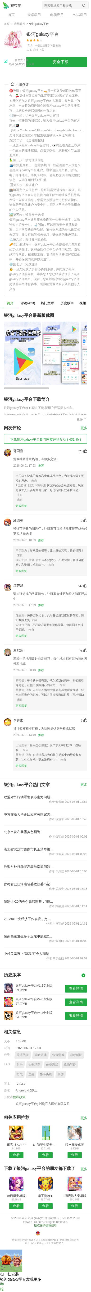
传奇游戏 (58, 1055)
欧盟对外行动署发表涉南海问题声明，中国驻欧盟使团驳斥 (29, 797)
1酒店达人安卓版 (74, 1196)
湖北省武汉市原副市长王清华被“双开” (29, 849)
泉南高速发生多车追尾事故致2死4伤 (29, 936)
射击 (20, 1064)
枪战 (20, 1074)
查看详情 (76, 988)
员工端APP (45, 1196)
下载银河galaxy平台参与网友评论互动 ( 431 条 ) (45, 439)
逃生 (31, 1074)
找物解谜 (70, 1064)
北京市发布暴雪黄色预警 (22, 832)
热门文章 (47, 303)
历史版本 (67, 303)
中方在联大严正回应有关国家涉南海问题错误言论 (29, 814)
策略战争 (23, 1055)
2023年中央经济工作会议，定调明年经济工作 (29, 919)
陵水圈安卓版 (74, 1145)
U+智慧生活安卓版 (45, 1145)
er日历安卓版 (16, 1196)
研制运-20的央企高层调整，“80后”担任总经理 (29, 901)
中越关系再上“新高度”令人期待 (26, 954)
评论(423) (28, 303)
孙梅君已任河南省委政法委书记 (27, 884)
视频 (82, 303)
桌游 (61, 1074)
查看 (16, 1155)
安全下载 (61, 62)
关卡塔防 (34, 1064)
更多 (82, 418)
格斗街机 (46, 1074)
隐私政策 (19, 1097)
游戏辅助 (76, 1055)
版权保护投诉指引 (45, 1225)
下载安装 (55, 45)
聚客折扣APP (16, 1145)
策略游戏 (40, 1055)
